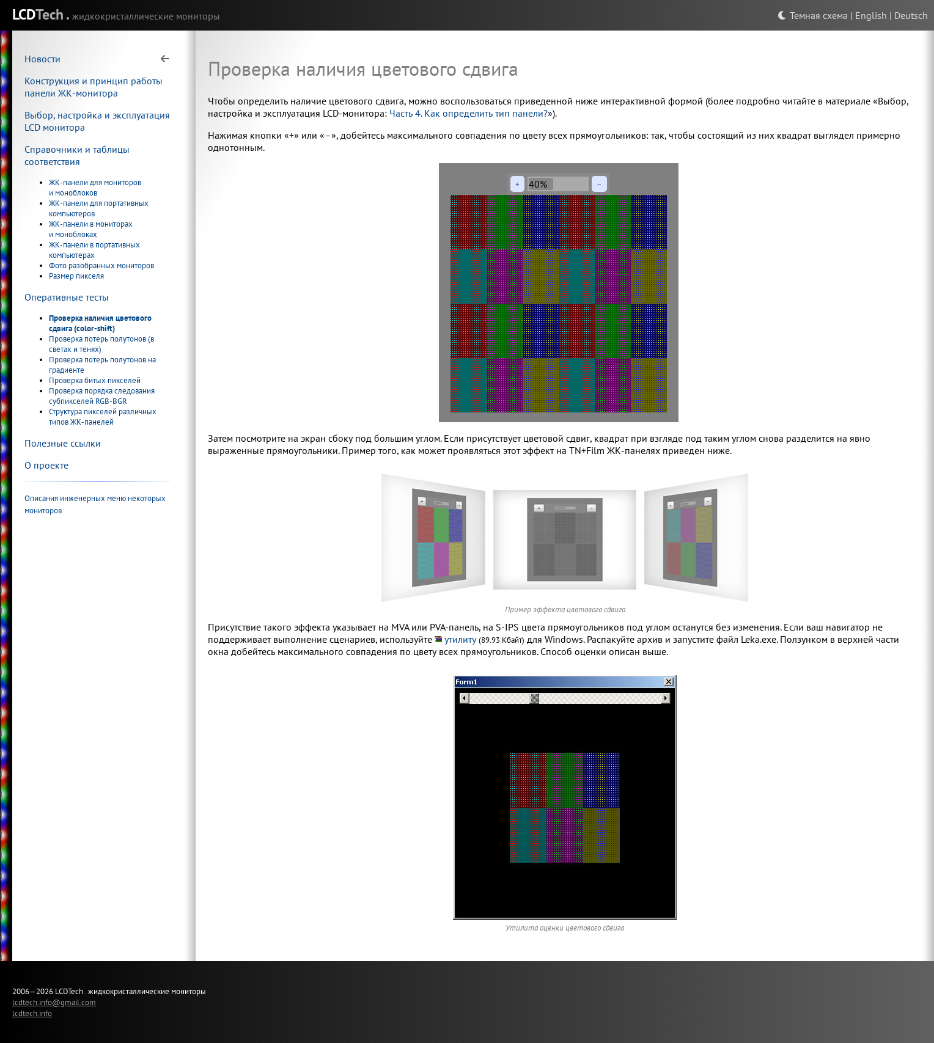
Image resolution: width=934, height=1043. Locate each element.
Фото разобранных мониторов (101, 265)
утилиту (460, 639)
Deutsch (911, 15)
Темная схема (813, 15)
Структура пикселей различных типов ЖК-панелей (102, 416)
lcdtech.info (32, 1013)
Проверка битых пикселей (95, 380)
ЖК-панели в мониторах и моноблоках (91, 229)
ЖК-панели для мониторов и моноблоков (95, 187)
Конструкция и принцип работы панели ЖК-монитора (93, 87)
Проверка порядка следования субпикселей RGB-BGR (102, 396)
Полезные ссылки (62, 443)
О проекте (46, 465)
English (871, 15)
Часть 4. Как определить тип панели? (468, 113)
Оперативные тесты (66, 297)
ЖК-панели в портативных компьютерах (94, 250)
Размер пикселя (76, 276)
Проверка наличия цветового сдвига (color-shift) (100, 323)
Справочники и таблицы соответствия (77, 155)
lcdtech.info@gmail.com (54, 1002)
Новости (42, 59)
